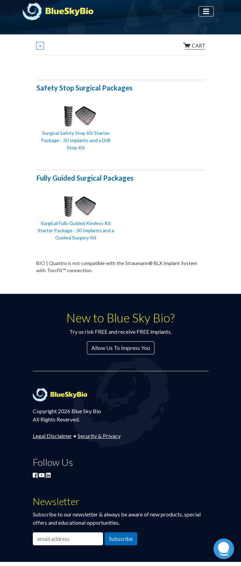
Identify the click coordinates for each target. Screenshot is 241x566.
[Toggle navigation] (206, 11)
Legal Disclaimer (52, 435)
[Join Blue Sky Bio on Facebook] (36, 475)
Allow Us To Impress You (120, 347)
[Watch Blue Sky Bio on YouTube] (42, 475)
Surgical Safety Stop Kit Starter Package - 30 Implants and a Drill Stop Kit (75, 140)
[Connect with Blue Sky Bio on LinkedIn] (48, 475)
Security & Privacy (99, 435)
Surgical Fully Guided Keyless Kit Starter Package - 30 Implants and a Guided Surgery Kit (76, 230)
